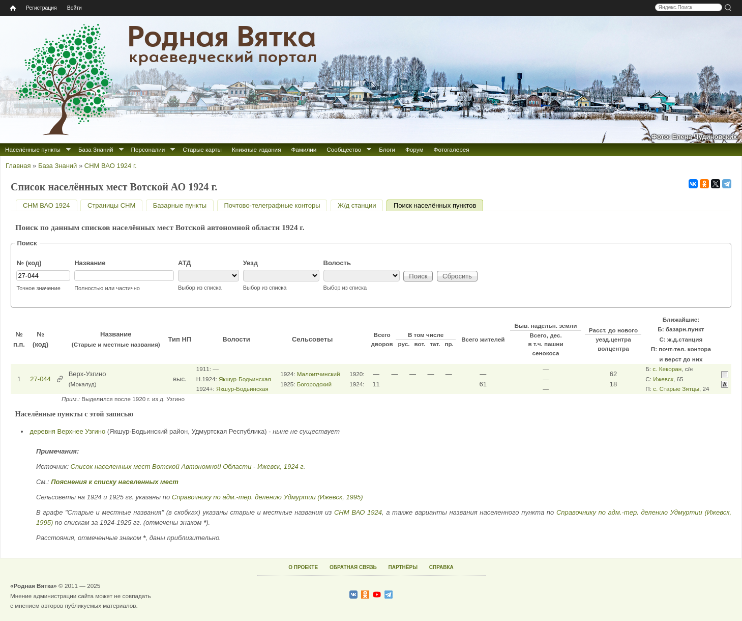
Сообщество (344, 149)
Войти (74, 8)
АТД (184, 263)
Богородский (314, 384)
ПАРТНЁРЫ (403, 567)
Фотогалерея (451, 149)
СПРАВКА (441, 567)
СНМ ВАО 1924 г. (110, 166)
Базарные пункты (179, 205)
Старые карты (202, 149)
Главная (18, 166)
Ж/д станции (357, 205)
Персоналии (148, 149)
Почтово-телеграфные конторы (272, 205)
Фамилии (303, 149)
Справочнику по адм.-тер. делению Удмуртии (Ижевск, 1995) (267, 497)
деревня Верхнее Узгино (68, 431)
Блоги (387, 149)
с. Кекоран (666, 368)
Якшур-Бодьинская (245, 379)
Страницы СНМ (111, 205)
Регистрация (41, 8)
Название (89, 263)
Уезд (250, 263)
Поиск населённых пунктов (438, 205)
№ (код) (28, 263)
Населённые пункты (33, 149)
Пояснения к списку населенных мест (115, 482)
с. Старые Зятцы (676, 388)
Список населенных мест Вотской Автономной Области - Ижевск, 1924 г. (188, 466)
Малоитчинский (318, 374)
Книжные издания (256, 149)
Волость (337, 263)
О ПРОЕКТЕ (303, 567)
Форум (414, 149)
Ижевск (663, 379)
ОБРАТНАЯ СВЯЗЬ (353, 567)
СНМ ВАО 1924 (46, 205)
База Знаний (95, 149)
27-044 (40, 379)
